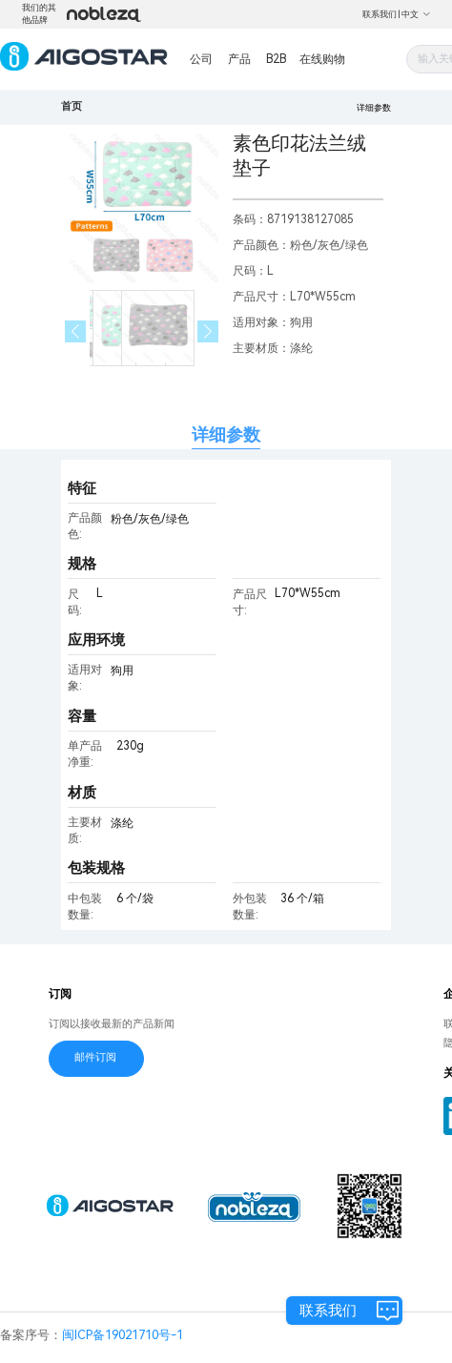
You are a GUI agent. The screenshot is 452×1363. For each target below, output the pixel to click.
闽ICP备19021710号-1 (122, 1335)
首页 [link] (71, 106)
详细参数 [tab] (226, 434)
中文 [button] (416, 14)
